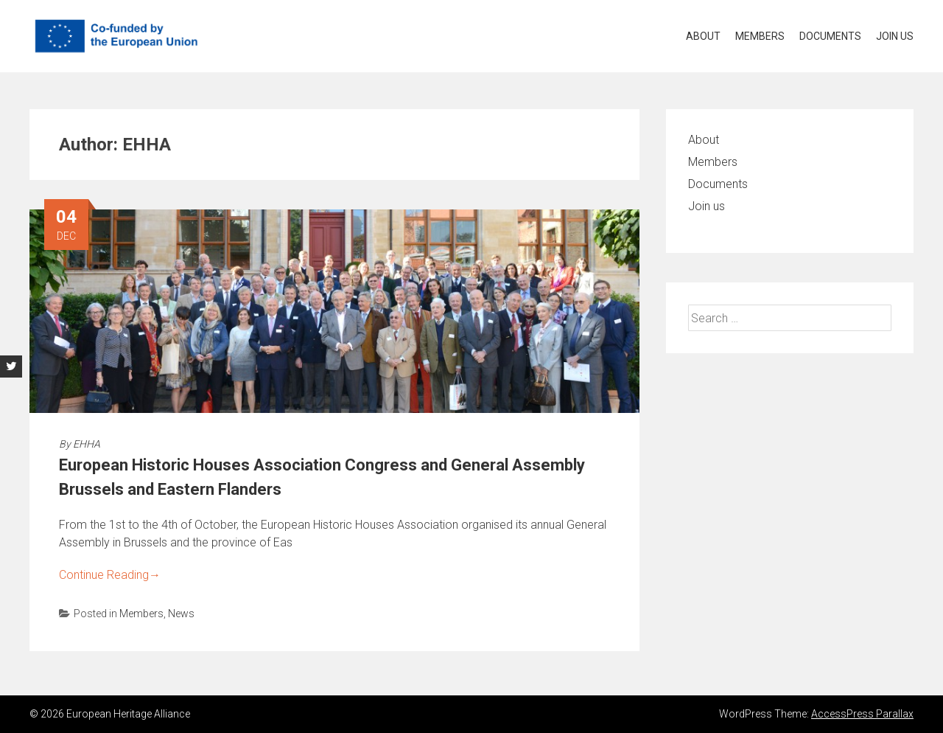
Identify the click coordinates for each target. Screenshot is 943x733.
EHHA (86, 444)
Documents (830, 36)
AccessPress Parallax (862, 714)
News (181, 613)
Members (760, 36)
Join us (895, 36)
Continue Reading (110, 575)
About (703, 36)
